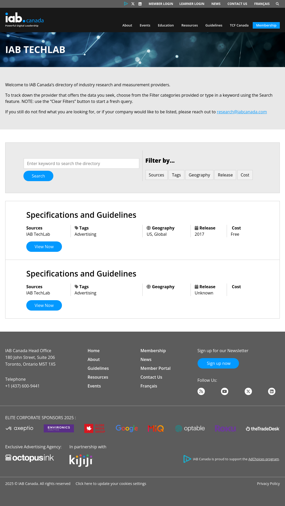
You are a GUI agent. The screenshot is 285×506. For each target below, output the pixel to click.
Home (94, 350)
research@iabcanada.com (242, 112)
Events (145, 25)
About (127, 25)
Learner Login (191, 4)
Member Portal (156, 368)
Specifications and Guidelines (81, 214)
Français (262, 4)
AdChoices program (263, 459)
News (215, 4)
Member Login (161, 4)
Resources (189, 25)
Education (166, 25)
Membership (266, 25)
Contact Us (237, 4)
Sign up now (218, 363)
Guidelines (213, 25)
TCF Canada (239, 25)
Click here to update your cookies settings (111, 483)
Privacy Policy (268, 483)
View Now (44, 246)
